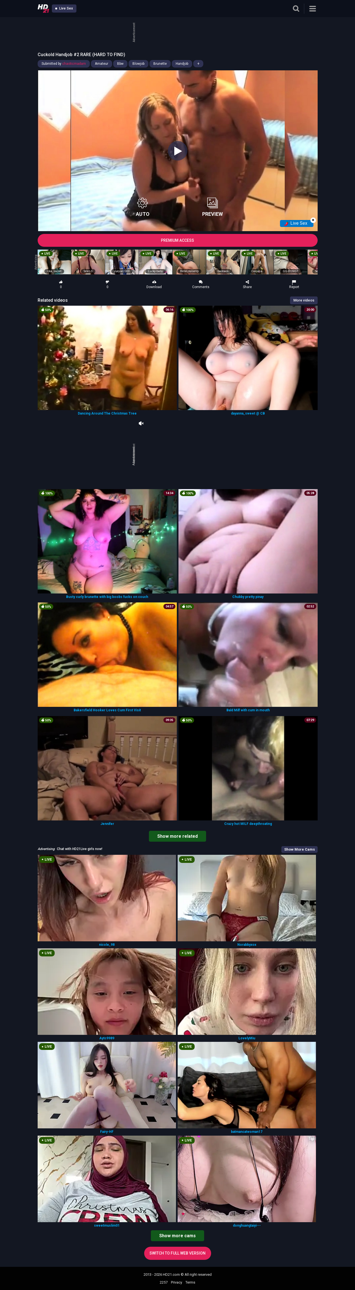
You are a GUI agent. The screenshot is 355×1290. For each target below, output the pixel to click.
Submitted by (64, 64)
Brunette (160, 64)
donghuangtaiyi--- (247, 1225)
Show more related (177, 836)
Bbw (120, 64)
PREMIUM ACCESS (177, 240)
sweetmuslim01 (107, 1225)
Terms (190, 1282)
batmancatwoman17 (246, 1132)
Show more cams (177, 1235)
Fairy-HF (106, 1132)
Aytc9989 (106, 1038)
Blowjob (138, 64)
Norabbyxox (246, 945)
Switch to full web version (177, 1253)
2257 (164, 1282)
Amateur (101, 64)
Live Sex (64, 8)
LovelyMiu (246, 1038)
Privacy (176, 1282)
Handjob (182, 64)
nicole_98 (107, 945)
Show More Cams (299, 849)
